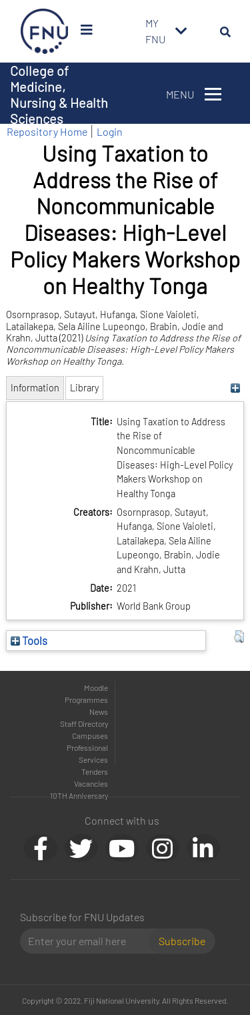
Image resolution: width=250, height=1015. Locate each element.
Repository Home (47, 131)
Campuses (90, 735)
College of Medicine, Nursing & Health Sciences (59, 94)
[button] (239, 637)
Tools (29, 640)
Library (84, 387)
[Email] (89, 941)
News (98, 711)
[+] (236, 388)
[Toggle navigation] (181, 31)
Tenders (94, 771)
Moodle (96, 687)
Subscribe (182, 940)
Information (35, 387)
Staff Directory (84, 723)
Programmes (86, 699)
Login (110, 131)
